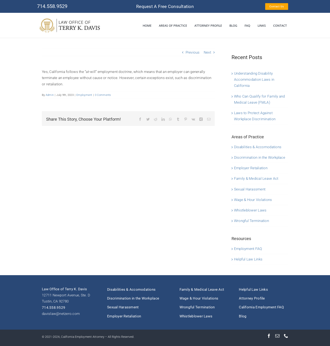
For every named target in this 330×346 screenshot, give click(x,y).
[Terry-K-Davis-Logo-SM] (70, 19)
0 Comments (103, 94)
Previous (193, 52)
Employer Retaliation (250, 168)
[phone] (286, 336)
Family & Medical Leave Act (256, 178)
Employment (84, 94)
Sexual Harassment (249, 189)
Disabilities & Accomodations (257, 147)
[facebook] (269, 336)
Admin (50, 94)
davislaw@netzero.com (61, 314)
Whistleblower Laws (250, 210)
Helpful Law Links (248, 259)
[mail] (277, 336)
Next (207, 52)
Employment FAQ (248, 249)
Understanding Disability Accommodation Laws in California (254, 79)
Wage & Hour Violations (253, 200)
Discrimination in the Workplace (259, 157)
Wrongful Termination (251, 221)
